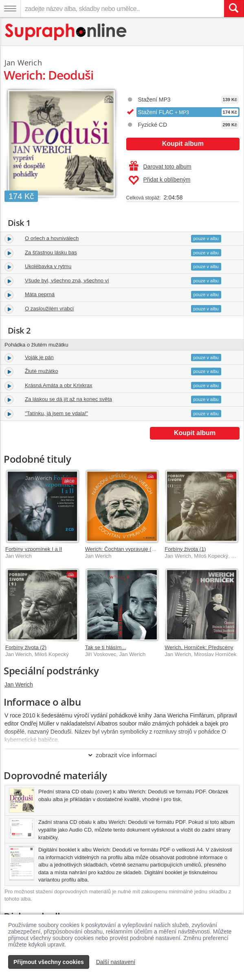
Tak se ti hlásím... (105, 647)
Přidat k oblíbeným (159, 180)
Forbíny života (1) (185, 549)
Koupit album (183, 143)
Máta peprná (40, 294)
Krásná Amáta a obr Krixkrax (58, 385)
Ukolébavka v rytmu (48, 266)
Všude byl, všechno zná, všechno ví (67, 280)
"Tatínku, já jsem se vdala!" (56, 413)
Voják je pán (39, 357)
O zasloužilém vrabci (49, 308)
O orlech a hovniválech (52, 238)
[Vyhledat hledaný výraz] (234, 8)
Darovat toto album (160, 166)
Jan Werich (18, 684)
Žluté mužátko (41, 371)
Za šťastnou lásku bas (51, 252)
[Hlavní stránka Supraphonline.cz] (66, 31)
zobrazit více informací (122, 755)
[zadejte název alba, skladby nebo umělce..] (122, 8)
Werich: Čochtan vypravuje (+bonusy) (129, 549)
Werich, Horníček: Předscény (199, 647)
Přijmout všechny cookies (48, 962)
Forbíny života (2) (25, 647)
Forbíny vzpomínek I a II (33, 549)
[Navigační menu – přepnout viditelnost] (10, 8)
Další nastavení (116, 962)
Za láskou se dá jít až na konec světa (68, 399)
